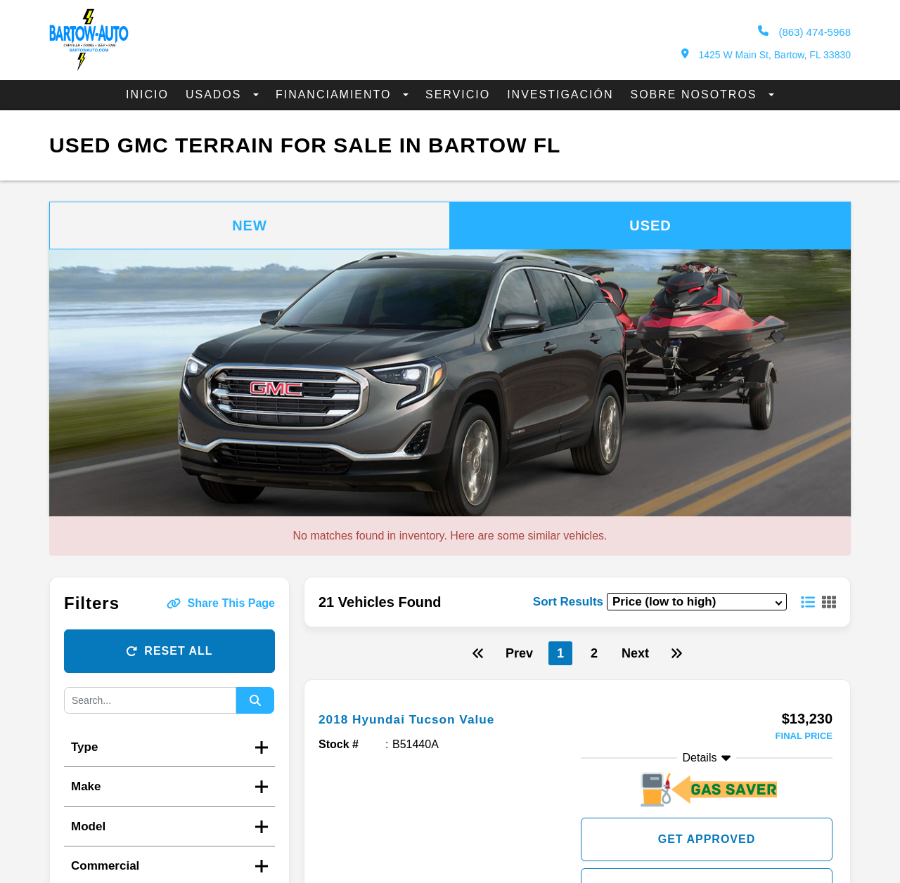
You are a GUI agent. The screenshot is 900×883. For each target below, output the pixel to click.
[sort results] (697, 601)
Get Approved (707, 807)
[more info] (577, 696)
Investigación (560, 94)
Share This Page (221, 603)
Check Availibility (706, 858)
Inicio (147, 94)
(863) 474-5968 (804, 31)
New (249, 225)
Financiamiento (336, 94)
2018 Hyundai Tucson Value (419, 718)
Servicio (457, 94)
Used (650, 225)
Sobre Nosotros (696, 94)
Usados (216, 94)
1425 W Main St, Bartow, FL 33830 (766, 54)
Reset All (169, 651)
